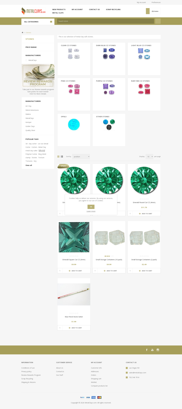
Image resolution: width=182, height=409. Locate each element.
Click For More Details (38, 94)
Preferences (156, 2)
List (62, 156)
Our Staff (59, 375)
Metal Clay (42, 147)
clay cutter (33, 144)
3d (27, 144)
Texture (41, 157)
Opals (64, 116)
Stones (34, 157)
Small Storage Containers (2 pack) (144, 259)
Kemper (28, 122)
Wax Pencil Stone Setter (74, 317)
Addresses (95, 371)
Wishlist (94, 382)
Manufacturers (33, 55)
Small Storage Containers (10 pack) (109, 259)
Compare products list (99, 386)
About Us (59, 368)
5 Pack (63, 166)
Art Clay (28, 106)
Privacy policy (26, 371)
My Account (141, 2)
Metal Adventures (32, 110)
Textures (29, 161)
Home (22, 32)
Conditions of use (28, 368)
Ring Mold (42, 154)
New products (58, 9)
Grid (58, 156)
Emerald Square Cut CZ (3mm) (73, 259)
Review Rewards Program (31, 375)
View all (29, 165)
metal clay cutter (31, 150)
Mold (42, 150)
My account (77, 9)
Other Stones (102, 116)
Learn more (91, 211)
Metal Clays (57, 13)
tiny (35, 161)
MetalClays (32, 60)
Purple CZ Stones (104, 81)
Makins (28, 114)
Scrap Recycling (113, 9)
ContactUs (60, 371)
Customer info (96, 368)
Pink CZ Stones (68, 81)
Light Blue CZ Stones (141, 45)
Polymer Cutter (31, 154)
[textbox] (105, 21)
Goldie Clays (30, 126)
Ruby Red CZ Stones (140, 81)
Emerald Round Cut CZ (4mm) (144, 202)
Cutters (34, 147)
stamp (28, 157)
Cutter (28, 147)
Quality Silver (30, 130)
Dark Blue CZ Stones (106, 45)
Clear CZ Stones (68, 45)
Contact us (94, 9)
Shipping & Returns (28, 382)
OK (91, 207)
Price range (31, 47)
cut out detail (43, 144)
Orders (93, 375)
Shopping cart (96, 379)
